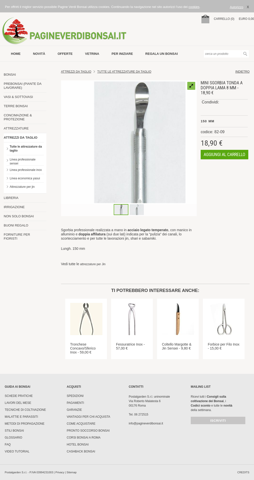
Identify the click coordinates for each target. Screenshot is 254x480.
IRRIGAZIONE (14, 207)
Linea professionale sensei (22, 161)
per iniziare (122, 54)
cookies (194, 7)
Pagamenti (75, 403)
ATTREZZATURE (16, 128)
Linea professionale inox (26, 170)
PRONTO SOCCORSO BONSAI (88, 430)
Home (16, 54)
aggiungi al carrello (224, 154)
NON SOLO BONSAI (19, 216)
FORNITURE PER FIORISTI (17, 236)
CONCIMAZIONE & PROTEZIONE (18, 117)
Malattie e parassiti (21, 416)
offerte (65, 54)
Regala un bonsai (161, 54)
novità (39, 54)
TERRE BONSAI (16, 106)
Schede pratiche (19, 396)
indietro (242, 71)
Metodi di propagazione (24, 423)
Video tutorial (17, 451)
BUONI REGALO (16, 225)
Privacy (59, 472)
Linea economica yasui (25, 178)
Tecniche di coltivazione (25, 410)
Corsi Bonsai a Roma (83, 437)
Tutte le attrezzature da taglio (26, 148)
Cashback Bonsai (81, 451)
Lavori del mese (18, 403)
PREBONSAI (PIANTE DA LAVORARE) (22, 86)
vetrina (92, 54)
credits (243, 472)
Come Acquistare (81, 423)
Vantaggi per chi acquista (88, 416)
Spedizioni (75, 396)
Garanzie (74, 410)
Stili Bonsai (14, 430)
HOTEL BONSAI (78, 444)
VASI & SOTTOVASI (18, 97)
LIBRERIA (11, 198)
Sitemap (71, 472)
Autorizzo (236, 7)
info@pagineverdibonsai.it (146, 423)
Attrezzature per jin (22, 187)
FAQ (8, 444)
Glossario (13, 437)
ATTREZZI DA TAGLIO (20, 137)
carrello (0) (224, 19)
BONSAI (10, 74)
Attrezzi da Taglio (76, 71)
